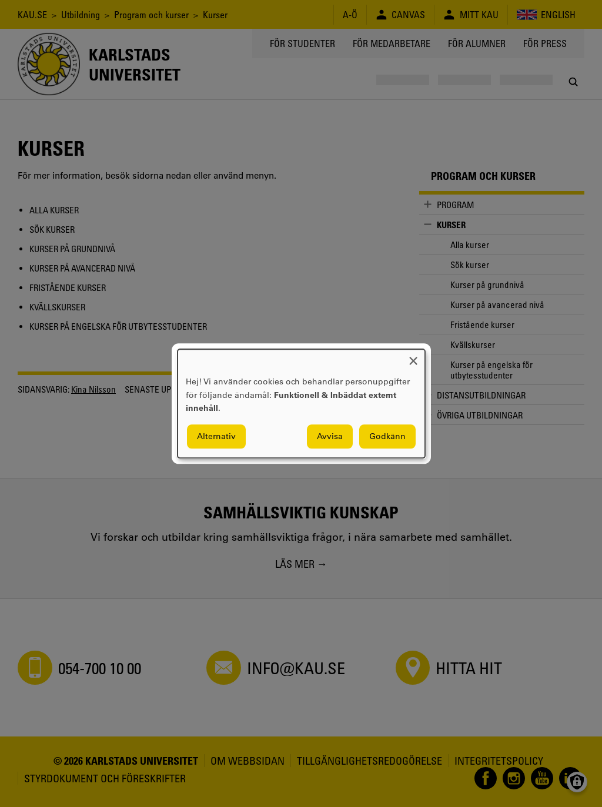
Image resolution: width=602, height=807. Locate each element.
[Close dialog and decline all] (413, 356)
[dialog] (301, 403)
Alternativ (216, 436)
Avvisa (330, 436)
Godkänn (387, 436)
